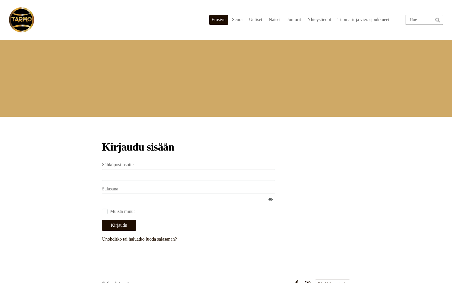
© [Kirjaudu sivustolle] (104, 266)
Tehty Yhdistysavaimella (332, 266)
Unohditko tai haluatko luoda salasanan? (194, 222)
